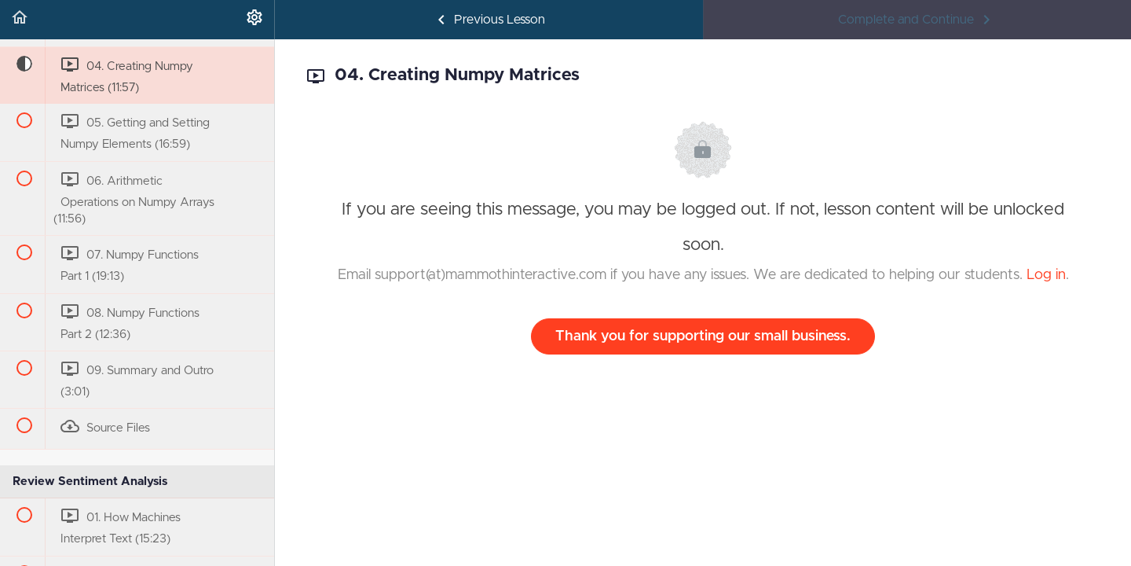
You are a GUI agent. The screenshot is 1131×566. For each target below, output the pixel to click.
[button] (19, 19)
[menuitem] (254, 19)
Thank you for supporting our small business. (703, 336)
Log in (1046, 275)
